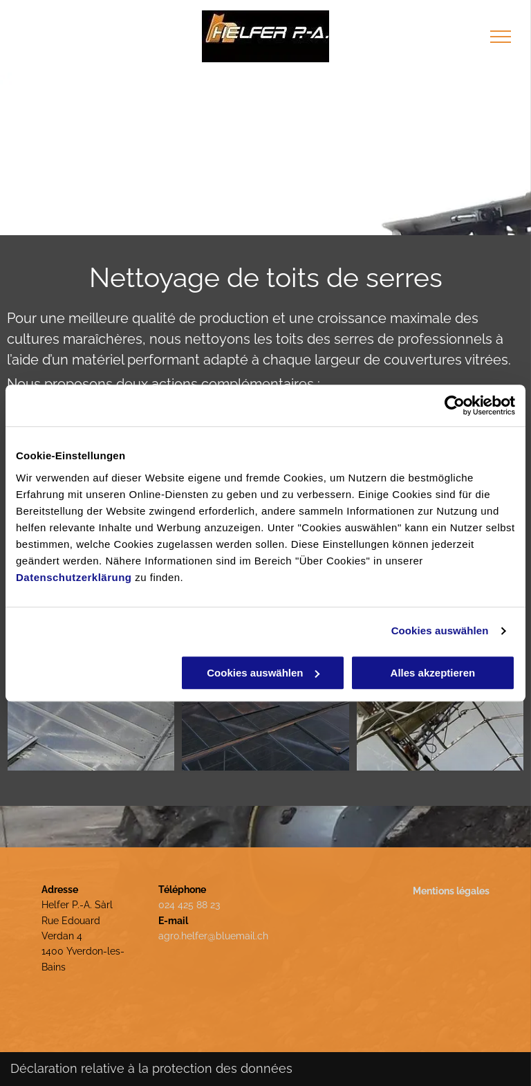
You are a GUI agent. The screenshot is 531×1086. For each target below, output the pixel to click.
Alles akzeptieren (433, 673)
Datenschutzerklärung (74, 577)
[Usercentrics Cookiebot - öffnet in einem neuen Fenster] (454, 405)
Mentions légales (451, 890)
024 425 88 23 (189, 904)
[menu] (501, 37)
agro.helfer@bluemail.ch (213, 935)
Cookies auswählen (440, 630)
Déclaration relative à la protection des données (151, 1068)
